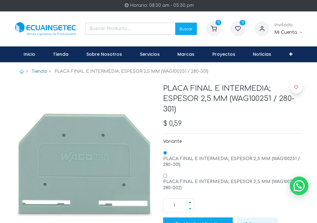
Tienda (39, 71)
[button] (291, 54)
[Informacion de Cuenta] (288, 32)
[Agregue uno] (190, 202)
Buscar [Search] (186, 29)
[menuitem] (29, 54)
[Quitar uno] (190, 209)
